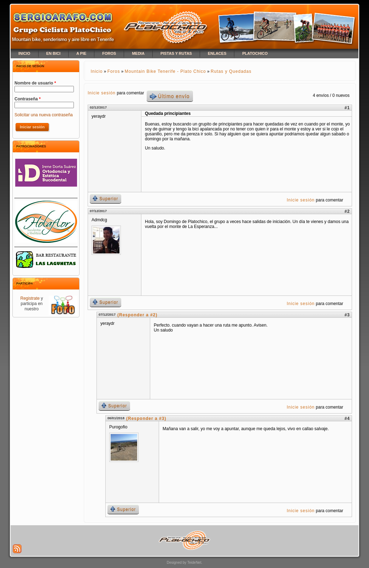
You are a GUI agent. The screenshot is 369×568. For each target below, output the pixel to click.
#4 (347, 418)
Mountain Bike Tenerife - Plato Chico (165, 71)
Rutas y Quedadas (231, 71)
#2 (347, 211)
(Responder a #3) (146, 418)
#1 (347, 107)
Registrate (30, 298)
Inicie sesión (102, 92)
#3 (347, 314)
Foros (113, 71)
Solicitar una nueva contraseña (43, 114)
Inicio (96, 71)
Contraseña (27, 98)
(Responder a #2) (137, 314)
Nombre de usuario (35, 83)
